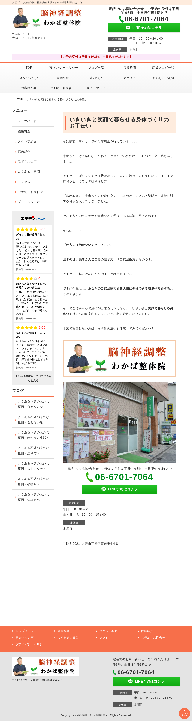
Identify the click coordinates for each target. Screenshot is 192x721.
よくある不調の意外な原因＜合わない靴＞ (33, 419)
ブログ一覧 (96, 67)
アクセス (129, 78)
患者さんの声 (27, 161)
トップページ (27, 121)
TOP (29, 67)
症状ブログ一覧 (163, 67)
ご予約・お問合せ (62, 88)
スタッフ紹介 (29, 78)
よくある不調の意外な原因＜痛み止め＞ (33, 497)
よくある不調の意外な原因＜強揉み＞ (33, 481)
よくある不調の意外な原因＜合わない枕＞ (33, 404)
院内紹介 (96, 78)
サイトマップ (96, 88)
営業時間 (129, 67)
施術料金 (62, 78)
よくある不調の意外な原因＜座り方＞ (33, 450)
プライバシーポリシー (62, 67)
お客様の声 (29, 88)
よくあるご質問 (163, 78)
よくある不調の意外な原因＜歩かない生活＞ (33, 435)
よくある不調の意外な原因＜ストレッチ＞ (33, 466)
